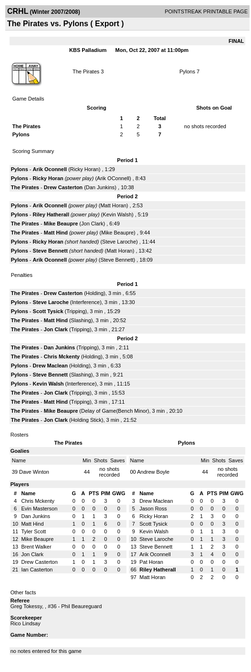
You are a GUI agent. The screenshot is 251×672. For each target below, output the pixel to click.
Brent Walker (36, 547)
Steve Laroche (119, 241)
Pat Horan (151, 562)
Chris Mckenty (62, 356)
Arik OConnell (113, 178)
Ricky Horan (84, 169)
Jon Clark (92, 223)
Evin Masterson (39, 508)
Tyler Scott (33, 531)
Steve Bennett (50, 251)
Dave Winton (34, 472)
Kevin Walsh (117, 214)
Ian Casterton (36, 569)
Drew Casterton (63, 187)
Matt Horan (113, 205)
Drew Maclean (50, 365)
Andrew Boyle (153, 472)
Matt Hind (56, 232)
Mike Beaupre (61, 223)
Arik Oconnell (50, 169)
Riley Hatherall (51, 214)
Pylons (187, 71)
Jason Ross (153, 508)
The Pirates (86, 71)
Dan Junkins (100, 187)
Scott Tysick (48, 311)
